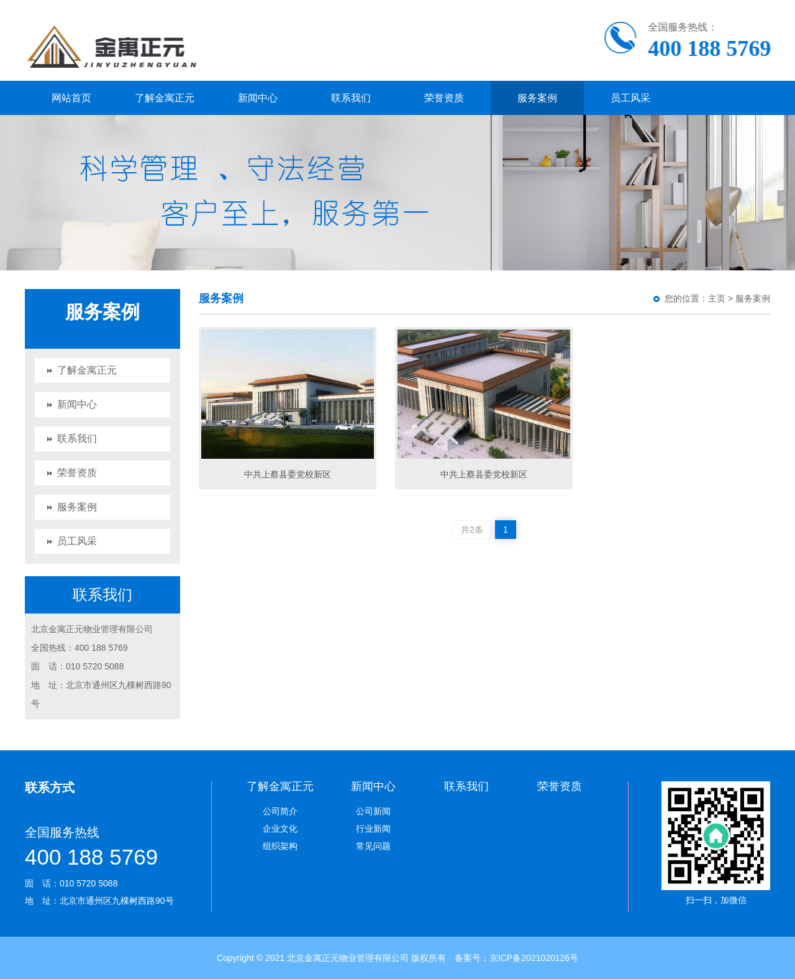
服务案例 (537, 98)
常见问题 (373, 846)
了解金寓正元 (164, 98)
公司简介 (280, 811)
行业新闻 (373, 828)
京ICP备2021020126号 (533, 958)
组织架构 (280, 846)
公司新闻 (373, 811)
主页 (716, 298)
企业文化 (280, 828)
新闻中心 (258, 98)
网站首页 (71, 98)
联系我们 (351, 98)
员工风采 (630, 98)
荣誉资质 (444, 98)
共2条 (472, 530)
